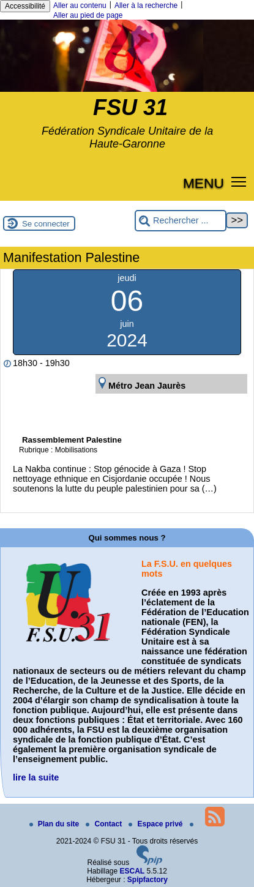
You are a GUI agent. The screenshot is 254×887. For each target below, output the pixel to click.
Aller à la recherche (145, 5)
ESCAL (132, 871)
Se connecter (46, 223)
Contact (105, 824)
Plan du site (55, 824)
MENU (203, 183)
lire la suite (36, 777)
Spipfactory (147, 879)
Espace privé (156, 824)
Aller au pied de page (87, 15)
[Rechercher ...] (180, 220)
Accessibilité (25, 6)
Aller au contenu (79, 5)
